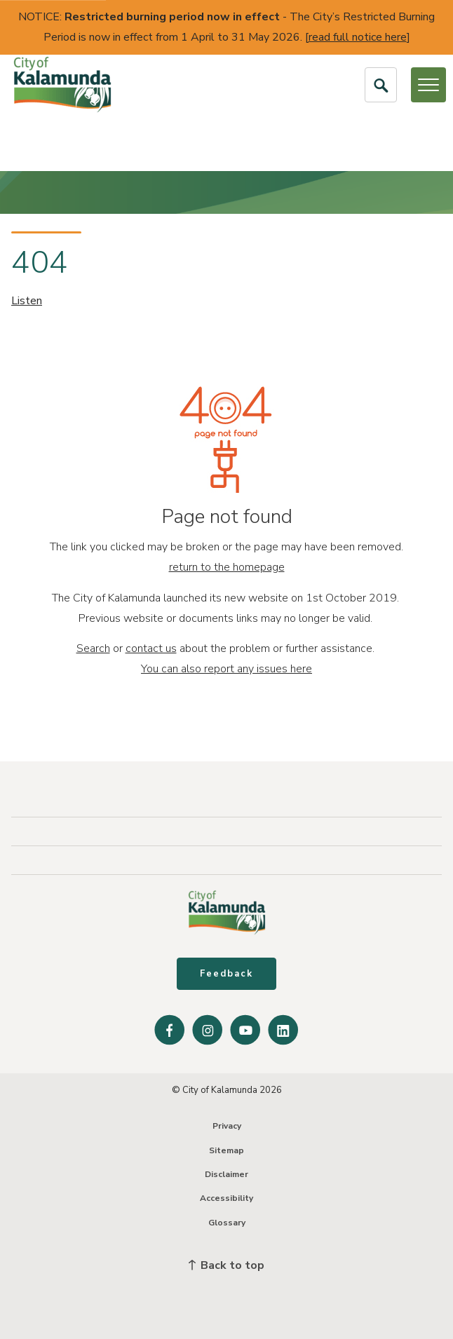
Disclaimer (226, 1174)
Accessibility (226, 1198)
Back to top (226, 1265)
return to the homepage (227, 567)
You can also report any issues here (226, 669)
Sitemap (226, 1150)
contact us (151, 648)
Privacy (226, 1125)
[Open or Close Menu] (428, 85)
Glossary (226, 1222)
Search (93, 648)
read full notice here (358, 37)
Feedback (226, 973)
